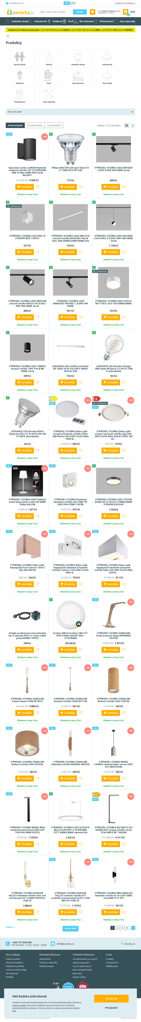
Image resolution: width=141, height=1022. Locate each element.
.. (130, 928)
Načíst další (70, 928)
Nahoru (11, 927)
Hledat (80, 12)
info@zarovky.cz (17, 3)
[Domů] (8, 35)
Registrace (119, 3)
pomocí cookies (19, 1005)
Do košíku (26, 187)
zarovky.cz (129, 943)
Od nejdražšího (54, 125)
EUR (73, 3)
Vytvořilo (128, 1018)
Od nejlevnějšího (35, 125)
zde (14, 1011)
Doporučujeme (15, 125)
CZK (67, 3)
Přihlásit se (130, 3)
